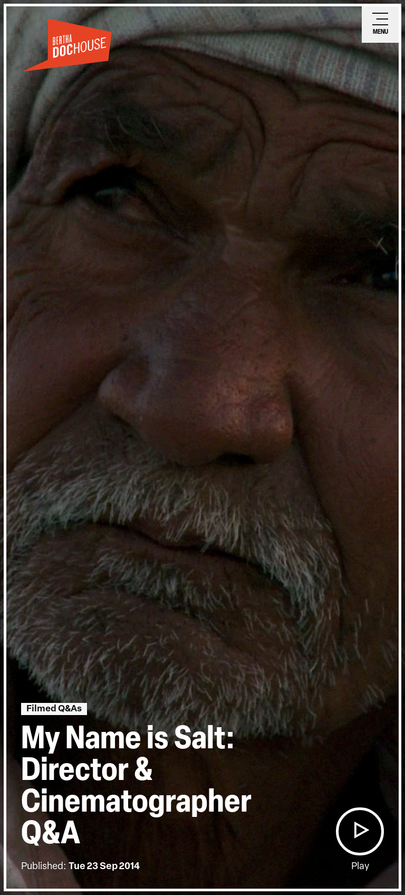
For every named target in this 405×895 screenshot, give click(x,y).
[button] (360, 831)
